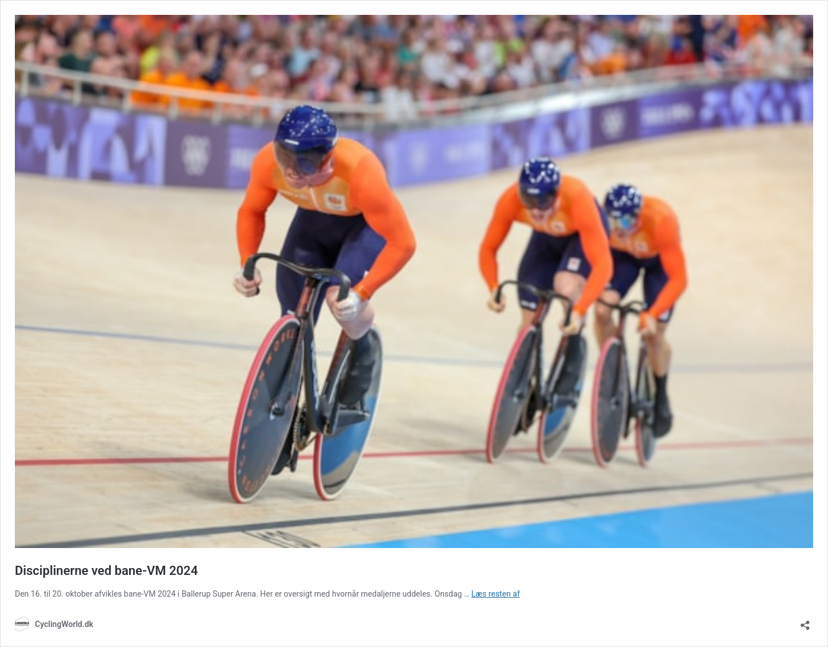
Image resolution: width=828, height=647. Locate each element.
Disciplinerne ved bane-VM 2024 (106, 570)
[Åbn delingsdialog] (805, 621)
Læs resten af (495, 593)
